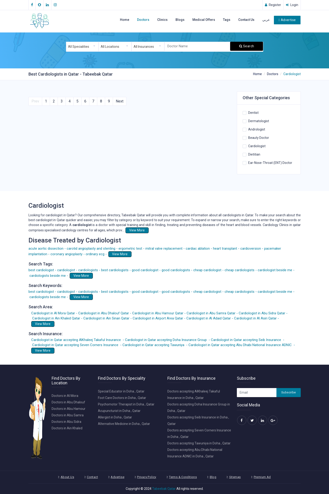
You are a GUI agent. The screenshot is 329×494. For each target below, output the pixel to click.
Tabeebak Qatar (164, 489)
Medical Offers (203, 20)
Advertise (287, 20)
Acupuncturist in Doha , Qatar (119, 411)
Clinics (162, 20)
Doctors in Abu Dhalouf (68, 402)
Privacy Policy (146, 477)
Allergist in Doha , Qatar (115, 417)
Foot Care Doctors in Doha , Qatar (122, 398)
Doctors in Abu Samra (68, 415)
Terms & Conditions (183, 477)
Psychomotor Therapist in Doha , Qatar (126, 404)
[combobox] (82, 47)
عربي (266, 20)
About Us (67, 477)
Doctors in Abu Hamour (68, 409)
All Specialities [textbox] (78, 46)
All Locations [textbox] (110, 46)
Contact (92, 477)
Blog (213, 477)
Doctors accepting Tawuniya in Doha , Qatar (199, 443)
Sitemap (235, 477)
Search (246, 46)
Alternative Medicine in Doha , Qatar (124, 424)
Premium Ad (262, 477)
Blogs (180, 20)
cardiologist (82, 225)
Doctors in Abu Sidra (66, 422)
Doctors (143, 20)
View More (137, 230)
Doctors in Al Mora (65, 396)
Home (124, 20)
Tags (226, 20)
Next (119, 101)
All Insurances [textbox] (144, 46)
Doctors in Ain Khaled (67, 428)
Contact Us (246, 20)
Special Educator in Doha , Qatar (121, 391)
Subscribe (288, 392)
